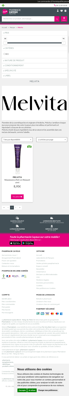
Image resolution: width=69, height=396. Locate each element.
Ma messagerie (7, 313)
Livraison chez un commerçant (48, 305)
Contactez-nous (8, 264)
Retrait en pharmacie (44, 299)
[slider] (5, 43)
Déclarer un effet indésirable (46, 275)
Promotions (40, 261)
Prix (7, 33)
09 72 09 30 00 (51, 228)
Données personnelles (45, 283)
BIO (6, 54)
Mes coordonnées (9, 302)
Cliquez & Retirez (17, 220)
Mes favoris (6, 310)
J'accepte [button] (22, 390)
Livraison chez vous (43, 302)
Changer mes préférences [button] (47, 390)
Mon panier (6, 307)
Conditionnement (14, 65)
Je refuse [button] (31, 390)
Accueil (4, 27)
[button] (17, 139)
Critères (9, 48)
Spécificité (10, 70)
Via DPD (17, 228)
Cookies (39, 286)
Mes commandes (8, 305)
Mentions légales (42, 280)
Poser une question (9, 261)
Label (8, 75)
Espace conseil (42, 266)
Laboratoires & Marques (45, 258)
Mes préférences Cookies (46, 289)
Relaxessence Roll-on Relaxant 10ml (17, 181)
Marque (12, 27)
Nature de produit (14, 60)
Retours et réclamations (11, 266)
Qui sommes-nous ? (9, 255)
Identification (6, 299)
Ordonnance (41, 272)
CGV (38, 277)
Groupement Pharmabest (11, 258)
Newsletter (40, 269)
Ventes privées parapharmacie (47, 264)
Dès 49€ (51, 220)
